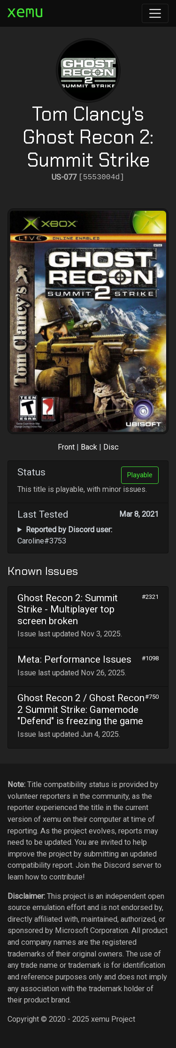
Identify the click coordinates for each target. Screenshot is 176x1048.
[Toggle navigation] (155, 13)
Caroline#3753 (64, 535)
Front (66, 447)
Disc (111, 447)
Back (89, 447)
